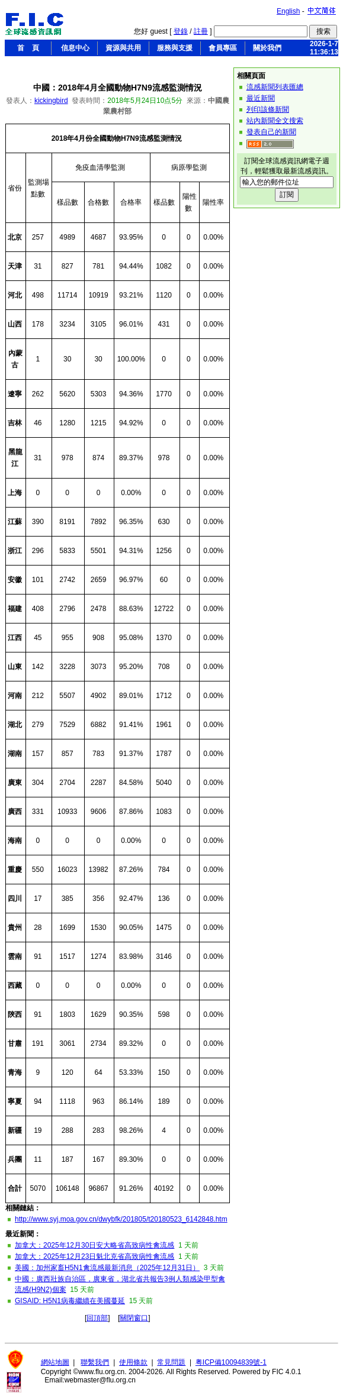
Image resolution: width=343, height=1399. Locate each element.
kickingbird (51, 100)
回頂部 (97, 1318)
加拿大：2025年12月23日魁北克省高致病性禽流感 (94, 1256)
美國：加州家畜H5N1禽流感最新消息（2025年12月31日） (107, 1268)
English (288, 11)
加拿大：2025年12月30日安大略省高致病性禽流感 (94, 1245)
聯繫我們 (95, 1362)
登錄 (181, 31)
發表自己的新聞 (271, 132)
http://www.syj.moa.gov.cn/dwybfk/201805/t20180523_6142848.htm (121, 1219)
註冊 (201, 31)
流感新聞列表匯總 (274, 87)
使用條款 (133, 1362)
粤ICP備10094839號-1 (231, 1362)
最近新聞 (260, 98)
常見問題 (171, 1362)
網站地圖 (55, 1362)
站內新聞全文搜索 (274, 121)
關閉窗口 (134, 1318)
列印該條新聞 (267, 109)
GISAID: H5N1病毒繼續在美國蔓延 (70, 1301)
